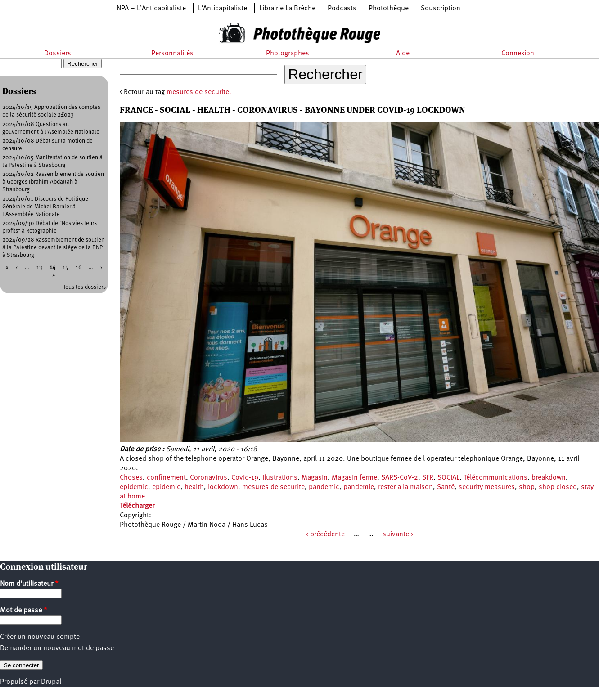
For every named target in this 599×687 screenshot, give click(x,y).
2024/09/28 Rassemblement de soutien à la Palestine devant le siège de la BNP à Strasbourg (53, 247)
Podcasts (342, 8)
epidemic (134, 487)
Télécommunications (495, 477)
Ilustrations (279, 477)
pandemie (358, 487)
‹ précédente (325, 534)
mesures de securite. (199, 92)
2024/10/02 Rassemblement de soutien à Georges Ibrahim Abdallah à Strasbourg (53, 182)
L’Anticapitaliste (222, 8)
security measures (487, 487)
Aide (403, 53)
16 (78, 267)
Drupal (51, 682)
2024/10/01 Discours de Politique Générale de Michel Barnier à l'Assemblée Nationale (45, 206)
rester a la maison (405, 487)
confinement (166, 477)
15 (65, 267)
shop (527, 487)
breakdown (548, 477)
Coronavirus (208, 477)
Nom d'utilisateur (29, 584)
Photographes (287, 53)
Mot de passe (23, 610)
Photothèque (389, 8)
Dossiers (57, 53)
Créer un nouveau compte (40, 637)
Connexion (517, 53)
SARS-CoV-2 (399, 477)
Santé (446, 487)
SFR (427, 477)
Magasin (315, 477)
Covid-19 (244, 477)
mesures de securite (273, 487)
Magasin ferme (354, 477)
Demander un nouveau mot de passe (57, 648)
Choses (131, 477)
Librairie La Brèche (287, 8)
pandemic (324, 487)
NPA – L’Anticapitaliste (151, 8)
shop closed (558, 487)
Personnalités (172, 53)
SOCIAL (448, 477)
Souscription (440, 8)
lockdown (223, 487)
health (194, 487)
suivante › (398, 534)
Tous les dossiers (84, 287)
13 (39, 267)
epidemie (166, 487)
